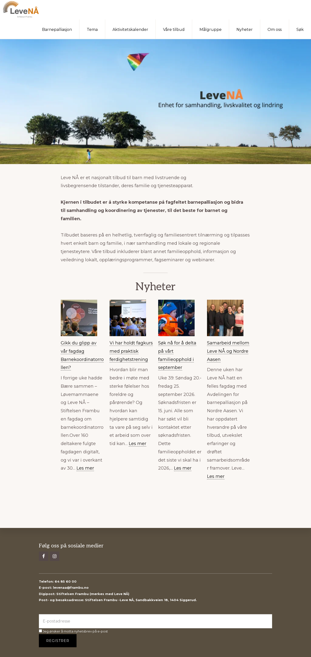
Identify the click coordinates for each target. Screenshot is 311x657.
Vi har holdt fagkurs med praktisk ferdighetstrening (131, 351)
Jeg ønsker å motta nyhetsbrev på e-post (73, 631)
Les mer (85, 468)
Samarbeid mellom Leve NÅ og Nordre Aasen (228, 351)
